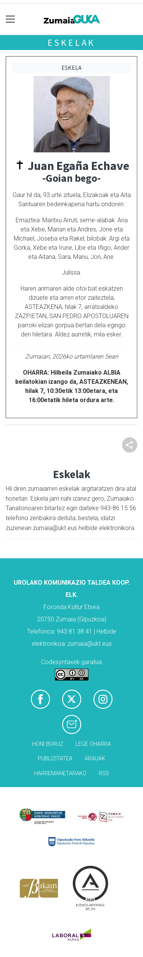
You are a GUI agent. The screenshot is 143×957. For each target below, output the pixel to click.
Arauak (95, 758)
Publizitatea (55, 758)
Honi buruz (47, 744)
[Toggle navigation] (10, 19)
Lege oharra (93, 744)
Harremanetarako (60, 773)
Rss (104, 773)
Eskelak (72, 42)
